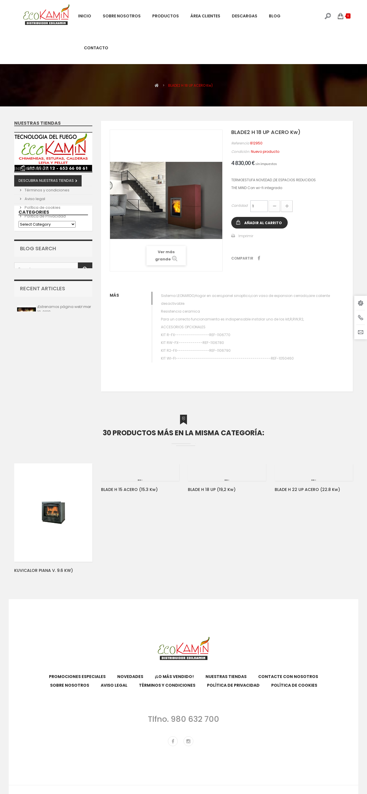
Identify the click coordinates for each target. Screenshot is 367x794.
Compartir (259, 258)
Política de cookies (42, 234)
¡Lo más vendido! (174, 676)
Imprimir (245, 235)
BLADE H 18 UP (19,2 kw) (212, 489)
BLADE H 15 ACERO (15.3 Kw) (129, 489)
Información (31, 197)
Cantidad (239, 205)
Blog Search (38, 299)
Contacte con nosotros (288, 676)
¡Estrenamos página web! (59, 362)
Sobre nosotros (39, 208)
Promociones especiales (77, 676)
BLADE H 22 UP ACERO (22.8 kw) (307, 489)
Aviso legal (34, 225)
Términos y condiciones (46, 216)
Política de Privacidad (45, 242)
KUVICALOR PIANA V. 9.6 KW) (43, 570)
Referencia (240, 143)
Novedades (130, 676)
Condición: (240, 151)
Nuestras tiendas (37, 123)
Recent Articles (42, 344)
